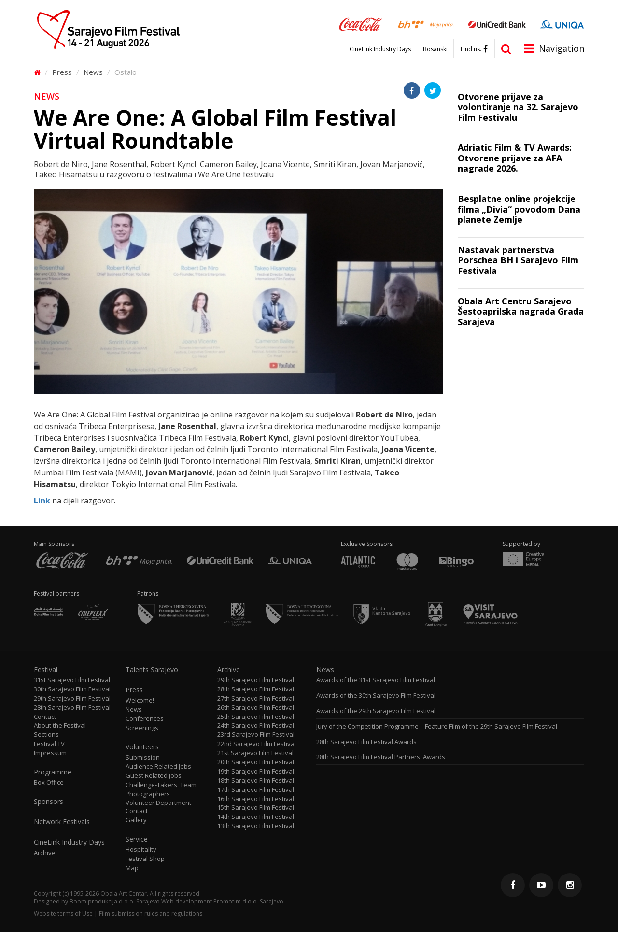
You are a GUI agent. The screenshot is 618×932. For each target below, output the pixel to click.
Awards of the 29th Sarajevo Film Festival (375, 711)
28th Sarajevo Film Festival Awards (366, 742)
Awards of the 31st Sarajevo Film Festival (375, 680)
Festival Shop (145, 859)
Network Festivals (62, 821)
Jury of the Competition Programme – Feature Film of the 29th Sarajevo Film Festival (436, 726)
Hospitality (141, 850)
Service (137, 839)
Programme (52, 772)
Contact (45, 717)
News (93, 72)
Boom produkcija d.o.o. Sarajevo (115, 901)
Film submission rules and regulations (150, 913)
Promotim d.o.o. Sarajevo (248, 901)
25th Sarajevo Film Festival (255, 717)
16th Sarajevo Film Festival (255, 799)
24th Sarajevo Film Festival (255, 725)
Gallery (136, 820)
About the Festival (60, 725)
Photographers (148, 794)
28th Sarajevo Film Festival (72, 707)
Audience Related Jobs (158, 766)
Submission (143, 757)
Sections (46, 735)
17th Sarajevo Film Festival (255, 790)
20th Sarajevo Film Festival (255, 762)
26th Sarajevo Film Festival (255, 707)
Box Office (49, 782)
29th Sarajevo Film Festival (72, 698)
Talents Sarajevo (152, 669)
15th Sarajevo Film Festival (255, 807)
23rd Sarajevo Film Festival (256, 735)
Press (62, 72)
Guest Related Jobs (154, 776)
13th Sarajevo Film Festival (255, 826)
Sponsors (48, 801)
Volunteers (142, 747)
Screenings (142, 728)
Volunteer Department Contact (158, 807)
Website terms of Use (63, 913)
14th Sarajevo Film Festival (255, 817)
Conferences (145, 719)
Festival (45, 669)
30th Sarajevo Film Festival (72, 689)
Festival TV (49, 744)
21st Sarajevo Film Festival (255, 753)
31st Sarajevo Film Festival (72, 680)
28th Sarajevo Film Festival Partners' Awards (380, 757)
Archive (45, 853)
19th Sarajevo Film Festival (255, 771)
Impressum (50, 753)
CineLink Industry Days (380, 49)
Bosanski (435, 49)
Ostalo (125, 72)
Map (132, 868)
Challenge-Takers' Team (161, 785)
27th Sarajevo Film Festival (255, 698)
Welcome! (140, 700)
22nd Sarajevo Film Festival (256, 744)
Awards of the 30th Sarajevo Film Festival (375, 695)
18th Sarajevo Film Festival (255, 780)
